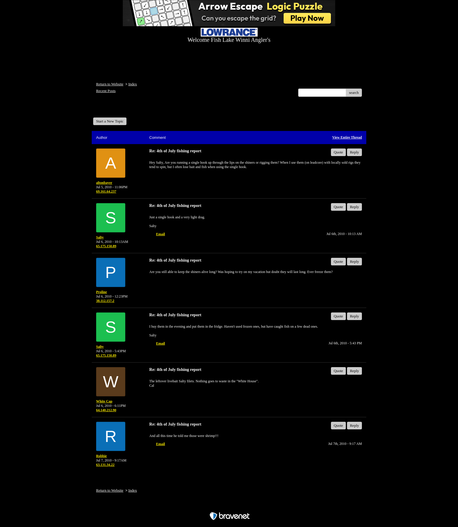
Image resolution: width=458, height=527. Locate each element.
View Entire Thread (347, 137)
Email (160, 234)
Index (132, 84)
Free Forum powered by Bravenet (229, 506)
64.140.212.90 (106, 410)
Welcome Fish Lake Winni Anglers (124, 109)
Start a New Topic (110, 121)
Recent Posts (106, 91)
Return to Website (109, 84)
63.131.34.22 (105, 465)
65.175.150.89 (106, 246)
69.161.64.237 (106, 191)
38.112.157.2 (105, 301)
